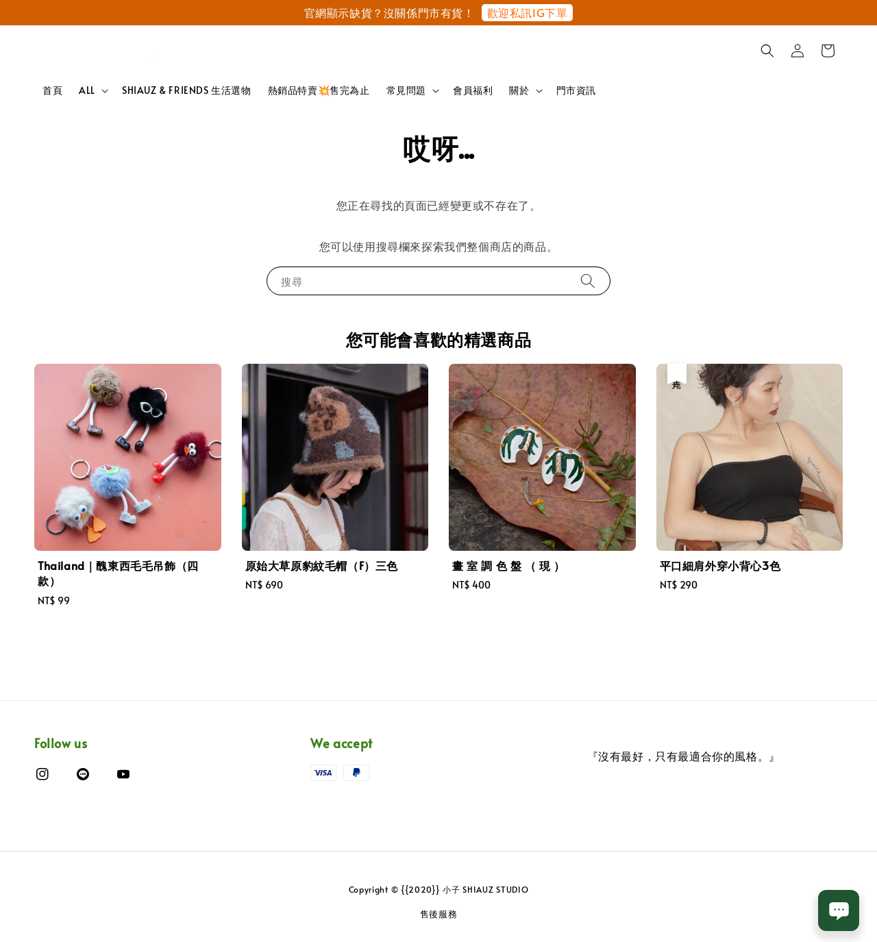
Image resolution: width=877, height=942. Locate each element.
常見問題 (406, 90)
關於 (519, 90)
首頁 (52, 90)
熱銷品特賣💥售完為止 (319, 90)
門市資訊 (576, 90)
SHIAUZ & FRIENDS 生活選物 (186, 90)
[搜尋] (588, 280)
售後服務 (439, 914)
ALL (87, 90)
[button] (767, 51)
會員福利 (473, 90)
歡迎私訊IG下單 (527, 12)
